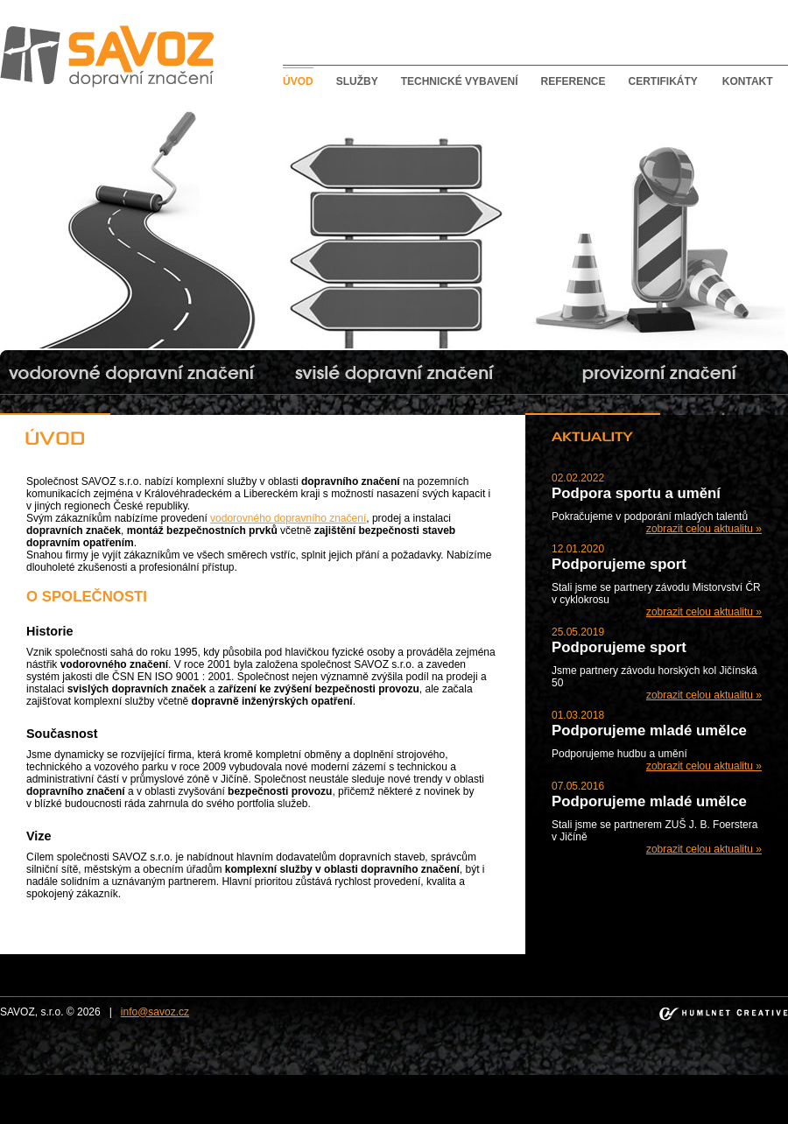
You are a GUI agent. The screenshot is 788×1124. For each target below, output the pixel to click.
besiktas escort (378, 1081)
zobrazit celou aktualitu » (704, 529)
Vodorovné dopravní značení (67, 106)
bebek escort (446, 1081)
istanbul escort (36, 1081)
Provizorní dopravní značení (590, 106)
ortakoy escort (307, 1081)
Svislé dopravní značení (318, 106)
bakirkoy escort (749, 1081)
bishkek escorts (465, 1093)
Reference (572, 81)
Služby (357, 81)
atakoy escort (681, 1081)
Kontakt (747, 81)
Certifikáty (662, 81)
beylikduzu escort (166, 1081)
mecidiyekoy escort (523, 1081)
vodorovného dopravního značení (288, 518)
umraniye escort (609, 1081)
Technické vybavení (459, 81)
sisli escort (98, 1081)
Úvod (298, 81)
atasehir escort (321, 1093)
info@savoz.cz (155, 1012)
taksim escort (240, 1081)
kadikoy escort (392, 1093)
